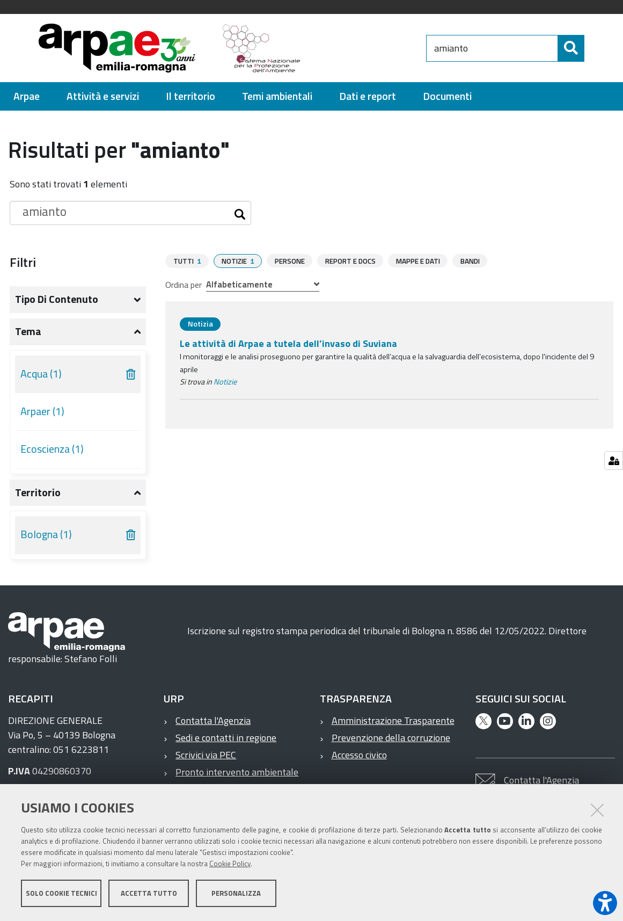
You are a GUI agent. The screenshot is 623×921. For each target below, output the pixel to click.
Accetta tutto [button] (149, 893)
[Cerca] (593, 48)
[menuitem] (26, 96)
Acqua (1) (41, 374)
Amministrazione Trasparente (393, 720)
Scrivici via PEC (205, 755)
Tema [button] (28, 331)
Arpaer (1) (42, 411)
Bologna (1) (46, 534)
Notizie (225, 381)
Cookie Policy (230, 863)
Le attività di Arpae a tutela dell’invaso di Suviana (288, 343)
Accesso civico (359, 755)
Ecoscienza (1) (52, 449)
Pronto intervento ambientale (236, 772)
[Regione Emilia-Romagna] (368, 48)
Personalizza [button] (236, 893)
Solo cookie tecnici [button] (61, 893)
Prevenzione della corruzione (391, 737)
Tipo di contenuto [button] (56, 299)
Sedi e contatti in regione (225, 737)
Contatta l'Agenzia (213, 720)
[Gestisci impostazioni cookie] (613, 460)
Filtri (23, 262)
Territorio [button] (38, 492)
